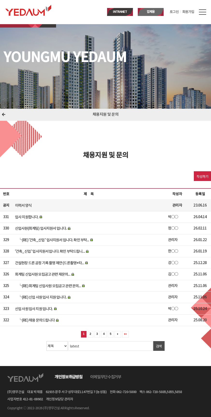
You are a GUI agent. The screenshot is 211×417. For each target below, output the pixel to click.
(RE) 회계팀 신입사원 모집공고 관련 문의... (51, 286)
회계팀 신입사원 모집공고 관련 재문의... (42, 274)
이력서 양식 (23, 205)
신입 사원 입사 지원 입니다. (34, 309)
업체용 (151, 12)
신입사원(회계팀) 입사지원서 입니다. (41, 228)
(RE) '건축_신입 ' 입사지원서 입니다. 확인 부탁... (55, 240)
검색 (159, 346)
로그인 (174, 12)
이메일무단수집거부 (105, 377)
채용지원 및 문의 (105, 114)
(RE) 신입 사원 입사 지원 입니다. (44, 297)
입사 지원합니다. (26, 217)
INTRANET (120, 12)
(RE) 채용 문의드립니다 (38, 320)
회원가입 (188, 12)
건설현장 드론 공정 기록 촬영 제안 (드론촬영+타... (49, 263)
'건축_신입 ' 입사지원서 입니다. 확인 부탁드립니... (50, 251)
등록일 (200, 194)
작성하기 (202, 176)
